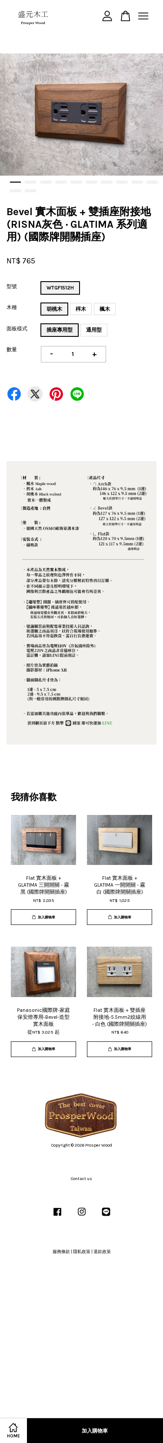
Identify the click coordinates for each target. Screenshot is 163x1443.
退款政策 (102, 1251)
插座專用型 (60, 330)
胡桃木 (54, 309)
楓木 (105, 309)
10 (152, 182)
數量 (12, 349)
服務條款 (61, 1251)
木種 (12, 307)
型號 (12, 286)
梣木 (81, 309)
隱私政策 (81, 1251)
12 (30, 190)
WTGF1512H (60, 288)
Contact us (81, 1178)
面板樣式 (17, 329)
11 (15, 190)
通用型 (94, 330)
